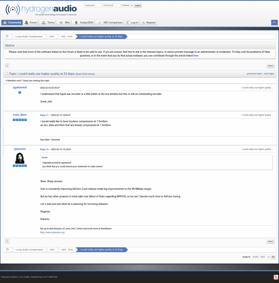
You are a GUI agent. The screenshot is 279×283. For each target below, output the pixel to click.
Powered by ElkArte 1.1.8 (11, 277)
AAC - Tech (66, 36)
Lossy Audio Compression (29, 36)
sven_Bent (19, 114)
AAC (52, 36)
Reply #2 (44, 149)
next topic (269, 73)
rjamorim (20, 149)
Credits (26, 277)
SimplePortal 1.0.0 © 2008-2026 (44, 277)
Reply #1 (44, 115)
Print (270, 66)
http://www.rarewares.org (52, 232)
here (195, 55)
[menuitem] (271, 66)
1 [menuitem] (7, 66)
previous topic (254, 73)
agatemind (20, 87)
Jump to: (246, 257)
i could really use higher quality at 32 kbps (101, 36)
